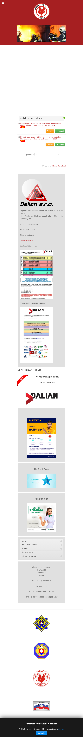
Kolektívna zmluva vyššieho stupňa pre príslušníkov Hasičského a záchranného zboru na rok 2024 (41, 138)
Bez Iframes (41, 79)
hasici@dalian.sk (27, 240)
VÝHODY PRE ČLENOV (29, 556)
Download (60, 131)
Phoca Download (59, 166)
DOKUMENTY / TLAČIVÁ (29, 545)
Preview (50, 131)
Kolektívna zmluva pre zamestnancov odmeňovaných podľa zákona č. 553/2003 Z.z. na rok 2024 (41, 124)
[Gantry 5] (41, 11)
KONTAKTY (25, 549)
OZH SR (24, 541)
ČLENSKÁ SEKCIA (27, 552)
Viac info (61, 729)
